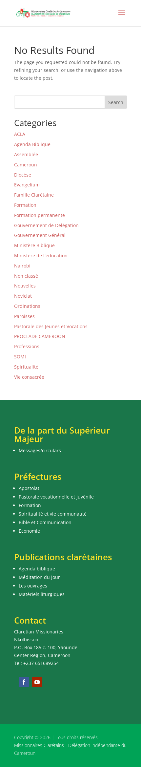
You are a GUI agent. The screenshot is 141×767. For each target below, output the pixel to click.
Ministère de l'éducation (41, 255)
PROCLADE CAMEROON (39, 336)
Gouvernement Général (40, 235)
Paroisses (24, 316)
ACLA (19, 134)
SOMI (20, 356)
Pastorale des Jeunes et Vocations (51, 326)
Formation (25, 205)
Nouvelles (25, 286)
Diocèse (22, 175)
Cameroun (25, 164)
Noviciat (23, 296)
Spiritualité (26, 367)
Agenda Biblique (32, 144)
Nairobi (22, 266)
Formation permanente (39, 215)
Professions (26, 346)
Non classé (26, 276)
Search (115, 102)
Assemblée (26, 154)
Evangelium (27, 184)
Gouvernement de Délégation (46, 225)
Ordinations (27, 306)
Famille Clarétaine (34, 195)
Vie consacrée (29, 377)
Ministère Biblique (34, 245)
